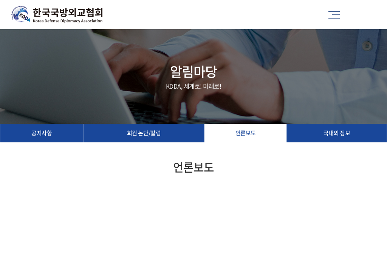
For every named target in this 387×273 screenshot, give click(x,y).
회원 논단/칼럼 (144, 133)
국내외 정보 (337, 133)
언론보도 (245, 133)
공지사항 (41, 133)
